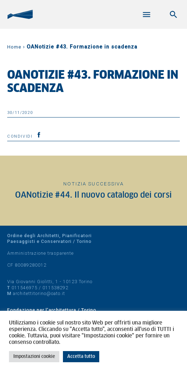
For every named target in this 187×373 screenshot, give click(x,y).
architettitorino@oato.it (39, 293)
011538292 (55, 287)
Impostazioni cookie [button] (34, 356)
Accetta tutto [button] (81, 356)
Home (14, 47)
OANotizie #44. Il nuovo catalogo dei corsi (93, 195)
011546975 (24, 287)
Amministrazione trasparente (40, 253)
